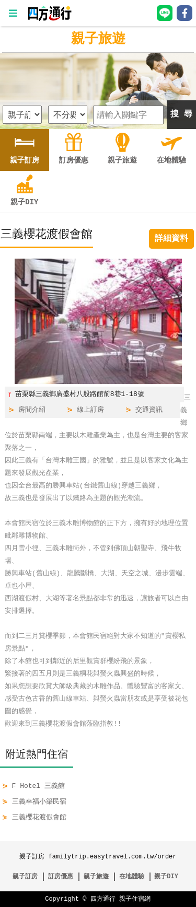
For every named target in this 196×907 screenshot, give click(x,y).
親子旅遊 (98, 39)
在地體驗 (131, 876)
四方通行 (103, 898)
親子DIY (166, 876)
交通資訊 (149, 410)
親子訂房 (25, 876)
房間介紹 (31, 410)
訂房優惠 (60, 876)
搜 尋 (181, 114)
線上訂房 (90, 410)
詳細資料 (171, 239)
